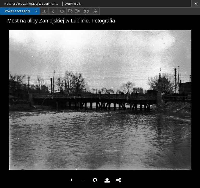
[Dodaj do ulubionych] (62, 11)
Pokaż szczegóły (21, 11)
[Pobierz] (44, 11)
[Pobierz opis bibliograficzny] (77, 11)
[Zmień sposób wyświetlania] (70, 11)
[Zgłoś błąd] (95, 11)
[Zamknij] (195, 3)
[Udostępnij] (53, 11)
